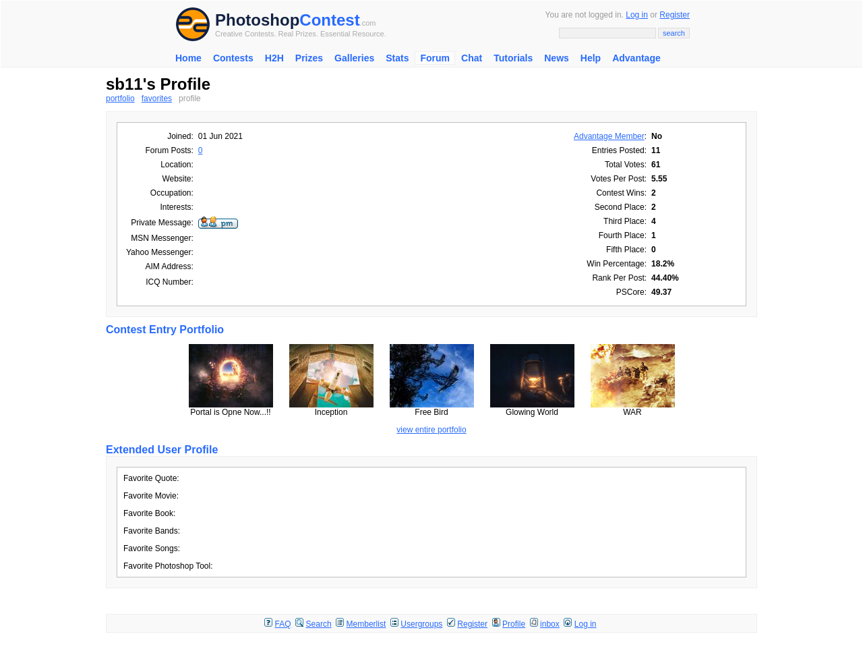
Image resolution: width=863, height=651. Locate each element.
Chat (471, 58)
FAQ (283, 624)
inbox (550, 624)
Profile (513, 624)
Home (188, 58)
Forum (435, 58)
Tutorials (513, 58)
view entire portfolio (431, 429)
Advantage (636, 58)
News (556, 58)
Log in (637, 15)
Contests (233, 58)
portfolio (120, 98)
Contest (329, 20)
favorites (157, 98)
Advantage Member (609, 136)
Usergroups (421, 624)
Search (319, 624)
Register (674, 15)
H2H (274, 58)
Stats (397, 58)
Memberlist (366, 624)
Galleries (354, 58)
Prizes (309, 58)
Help (591, 58)
